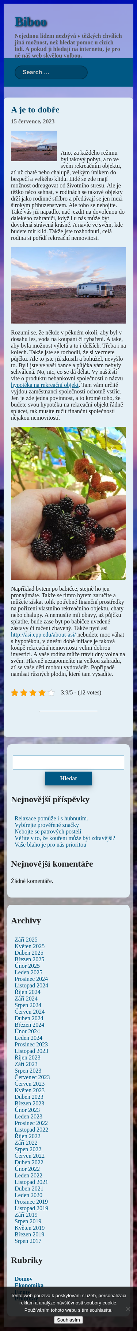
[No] (128, 1308)
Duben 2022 (29, 1162)
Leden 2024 (28, 1038)
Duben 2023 (29, 1097)
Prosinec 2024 (31, 979)
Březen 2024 (29, 1025)
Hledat (68, 778)
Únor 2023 (27, 1110)
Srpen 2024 (28, 1005)
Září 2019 (26, 1215)
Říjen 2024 (28, 992)
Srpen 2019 (28, 1221)
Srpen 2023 (28, 1070)
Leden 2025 (28, 972)
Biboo (31, 22)
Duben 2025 (29, 953)
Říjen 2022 (28, 1136)
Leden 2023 (28, 1116)
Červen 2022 (30, 1156)
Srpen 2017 (28, 1241)
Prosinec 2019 (31, 1202)
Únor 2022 (27, 1169)
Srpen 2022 (28, 1149)
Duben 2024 (29, 1018)
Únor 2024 (27, 1031)
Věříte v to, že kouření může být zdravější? (65, 838)
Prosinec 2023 (31, 1044)
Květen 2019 (30, 1228)
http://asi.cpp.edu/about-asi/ (43, 634)
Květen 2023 (30, 1090)
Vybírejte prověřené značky (47, 825)
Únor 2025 (27, 966)
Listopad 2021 (31, 1182)
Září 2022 (26, 1143)
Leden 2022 (28, 1175)
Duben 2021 (29, 1188)
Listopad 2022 (31, 1129)
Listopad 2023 (31, 1051)
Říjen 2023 (28, 1057)
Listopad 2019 (31, 1208)
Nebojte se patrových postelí (48, 831)
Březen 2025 (29, 959)
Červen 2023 (30, 1084)
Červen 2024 (30, 1012)
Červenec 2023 (32, 1077)
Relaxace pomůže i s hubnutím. (51, 818)
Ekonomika (29, 1285)
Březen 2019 (29, 1234)
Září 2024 (26, 998)
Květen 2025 (30, 946)
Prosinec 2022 (31, 1123)
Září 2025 (26, 939)
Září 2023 (26, 1064)
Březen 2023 (29, 1103)
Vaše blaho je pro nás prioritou (50, 844)
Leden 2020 (28, 1195)
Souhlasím (68, 1320)
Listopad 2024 (31, 985)
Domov (24, 1279)
